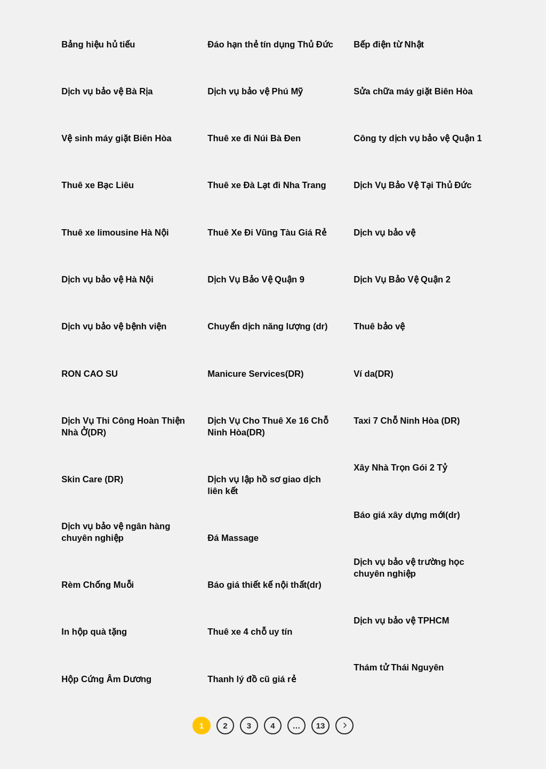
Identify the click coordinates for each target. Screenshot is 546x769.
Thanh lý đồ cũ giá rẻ (251, 679)
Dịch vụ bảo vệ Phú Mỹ (254, 91)
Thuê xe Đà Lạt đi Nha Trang (266, 185)
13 (320, 725)
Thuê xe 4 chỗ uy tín (249, 632)
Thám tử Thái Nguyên (399, 667)
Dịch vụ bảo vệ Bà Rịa (106, 91)
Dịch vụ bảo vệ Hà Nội (107, 279)
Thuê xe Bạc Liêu (97, 185)
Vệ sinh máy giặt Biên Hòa (117, 138)
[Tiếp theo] (344, 726)
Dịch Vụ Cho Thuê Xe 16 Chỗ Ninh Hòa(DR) (267, 427)
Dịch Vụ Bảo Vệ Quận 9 (255, 279)
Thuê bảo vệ (379, 326)
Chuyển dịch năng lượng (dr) (267, 326)
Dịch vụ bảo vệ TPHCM (401, 621)
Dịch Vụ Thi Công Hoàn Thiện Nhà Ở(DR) (123, 427)
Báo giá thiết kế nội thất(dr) (264, 585)
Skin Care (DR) (92, 479)
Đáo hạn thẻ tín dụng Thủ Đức (270, 44)
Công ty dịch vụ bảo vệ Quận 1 (418, 138)
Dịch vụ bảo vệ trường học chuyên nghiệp (409, 568)
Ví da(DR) (373, 374)
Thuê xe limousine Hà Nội (114, 233)
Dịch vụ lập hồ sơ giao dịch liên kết (264, 485)
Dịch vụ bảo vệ (384, 233)
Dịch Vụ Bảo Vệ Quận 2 (402, 279)
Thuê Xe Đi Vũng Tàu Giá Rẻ (266, 233)
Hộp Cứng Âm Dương (106, 679)
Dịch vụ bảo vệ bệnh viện (113, 326)
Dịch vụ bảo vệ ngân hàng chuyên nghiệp (115, 532)
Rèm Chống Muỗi (97, 585)
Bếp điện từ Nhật (389, 44)
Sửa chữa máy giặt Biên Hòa (414, 91)
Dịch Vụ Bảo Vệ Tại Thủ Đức (412, 185)
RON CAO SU (89, 374)
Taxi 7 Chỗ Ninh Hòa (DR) (407, 421)
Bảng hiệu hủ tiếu (98, 44)
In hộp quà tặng (94, 632)
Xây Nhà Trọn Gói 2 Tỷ (400, 468)
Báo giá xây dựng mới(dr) (407, 515)
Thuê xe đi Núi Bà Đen (254, 138)
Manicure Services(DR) (255, 374)
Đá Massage (234, 538)
